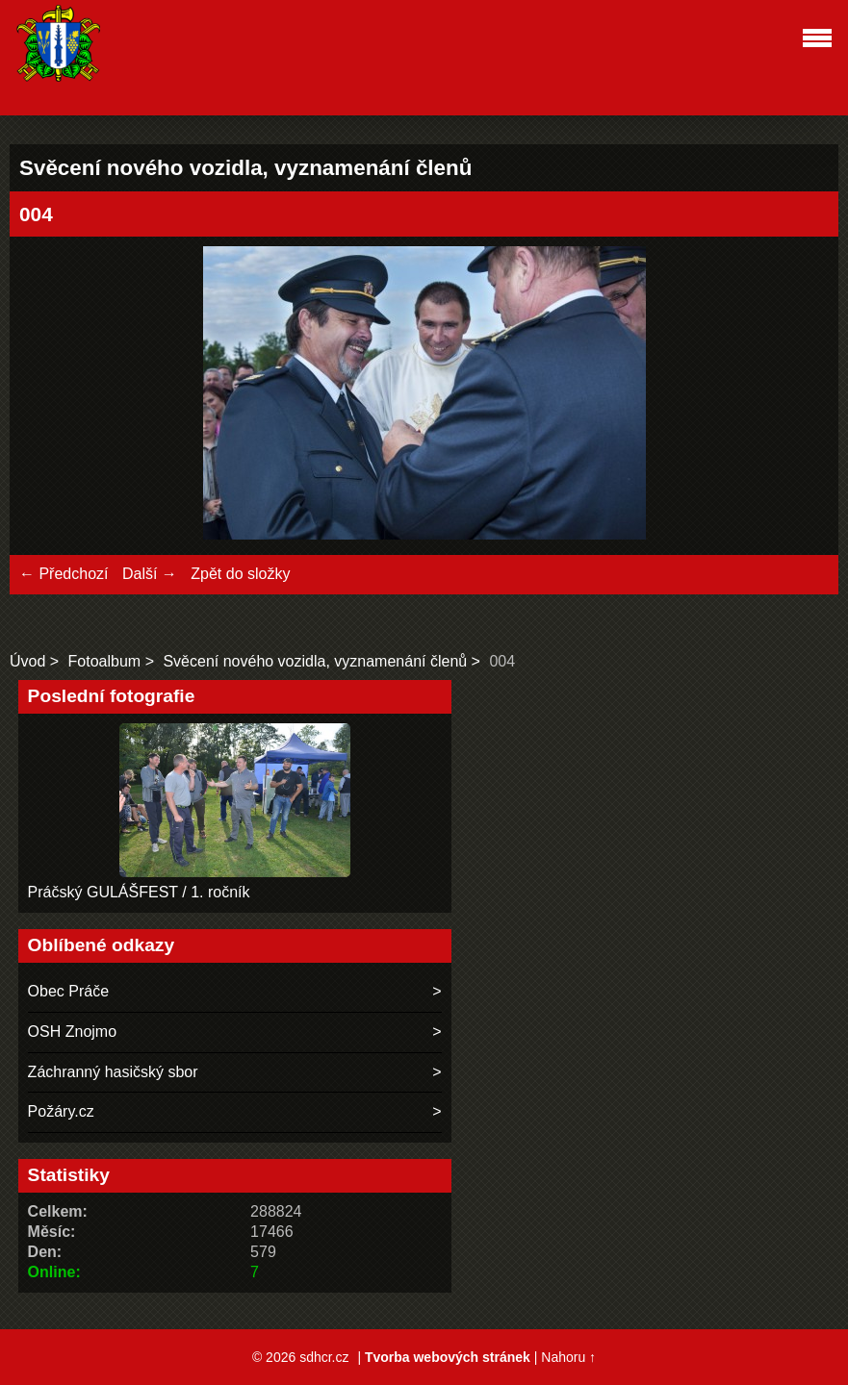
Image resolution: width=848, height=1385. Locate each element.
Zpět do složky (240, 574)
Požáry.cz (61, 1111)
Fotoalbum (104, 661)
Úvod (27, 661)
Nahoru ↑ (568, 1357)
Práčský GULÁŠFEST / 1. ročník (139, 892)
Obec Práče (68, 991)
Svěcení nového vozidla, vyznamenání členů (315, 661)
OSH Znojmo (72, 1031)
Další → (149, 574)
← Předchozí (63, 574)
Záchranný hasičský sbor (113, 1072)
